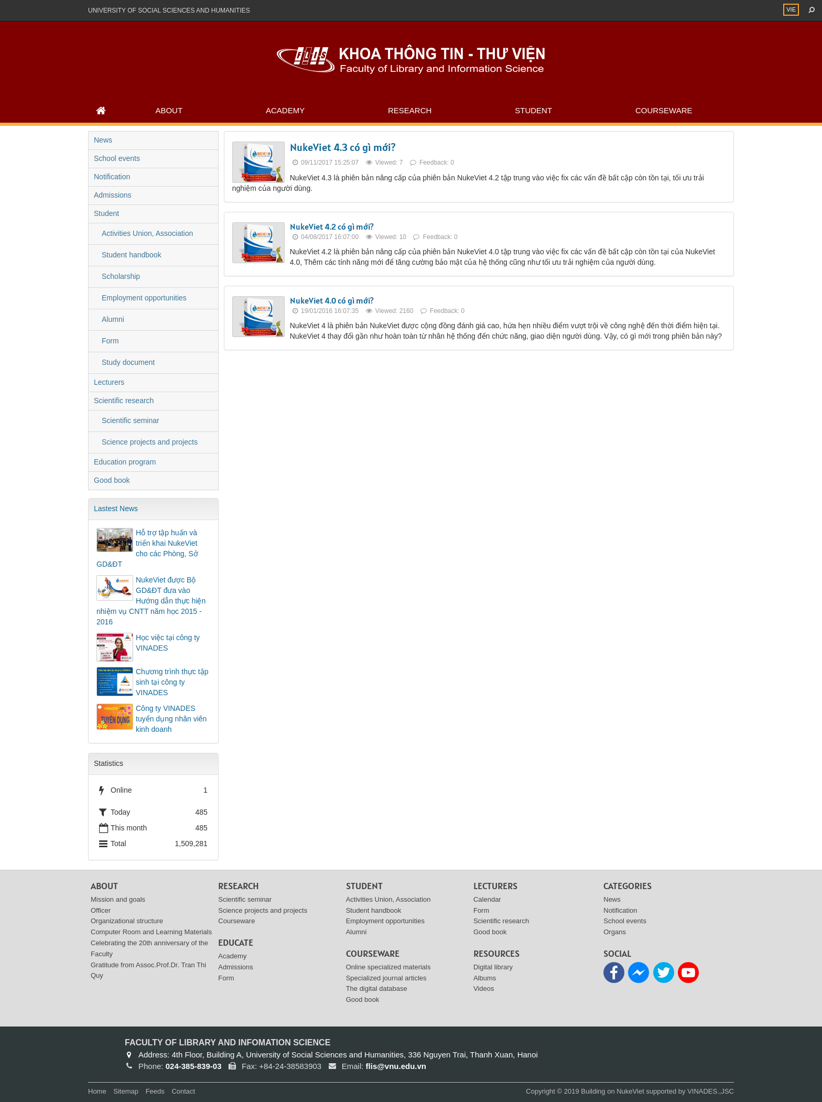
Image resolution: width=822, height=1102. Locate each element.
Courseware (664, 110)
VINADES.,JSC (710, 1091)
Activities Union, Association (147, 233)
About (168, 110)
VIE (791, 9)
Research (409, 110)
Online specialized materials (388, 967)
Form (110, 341)
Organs (614, 932)
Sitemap (125, 1091)
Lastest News (116, 508)
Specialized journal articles (386, 978)
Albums (484, 978)
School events (117, 158)
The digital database (376, 988)
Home (97, 1091)
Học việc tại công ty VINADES (168, 642)
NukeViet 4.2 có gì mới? (332, 226)
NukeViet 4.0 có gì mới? (332, 300)
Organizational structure (127, 921)
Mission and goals (118, 899)
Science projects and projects (150, 442)
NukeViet (630, 1091)
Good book (112, 480)
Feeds (155, 1091)
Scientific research (124, 400)
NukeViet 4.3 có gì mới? (342, 147)
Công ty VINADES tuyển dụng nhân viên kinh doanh (171, 718)
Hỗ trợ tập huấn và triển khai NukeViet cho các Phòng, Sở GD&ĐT (147, 548)
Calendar (487, 899)
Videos (483, 988)
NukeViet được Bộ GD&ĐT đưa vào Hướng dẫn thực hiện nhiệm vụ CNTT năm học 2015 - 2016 (151, 601)
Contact (183, 1091)
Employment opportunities (144, 298)
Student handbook (131, 255)
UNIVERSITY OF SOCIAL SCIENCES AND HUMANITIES (169, 10)
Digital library (493, 967)
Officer (101, 910)
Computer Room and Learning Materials (151, 932)
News (103, 140)
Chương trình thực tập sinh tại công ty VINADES (172, 682)
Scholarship (121, 276)
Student (533, 110)
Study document (128, 362)
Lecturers (109, 382)
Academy (285, 110)
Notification (112, 176)
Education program (125, 462)
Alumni (113, 319)
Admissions (113, 195)
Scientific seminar (130, 420)
